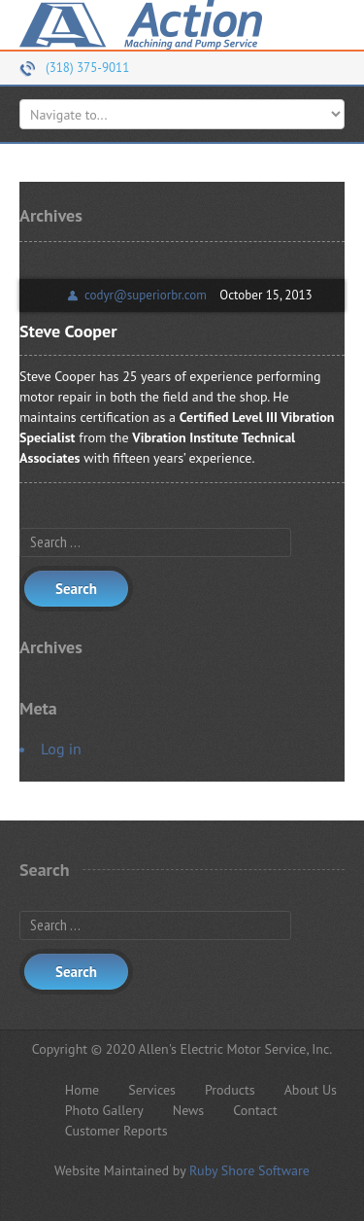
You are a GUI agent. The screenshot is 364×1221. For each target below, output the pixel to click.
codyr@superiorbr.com (145, 295)
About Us (310, 1090)
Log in (61, 748)
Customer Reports (116, 1130)
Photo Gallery (104, 1110)
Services (152, 1090)
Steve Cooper (67, 331)
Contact (255, 1110)
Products (230, 1090)
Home (82, 1090)
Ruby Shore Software (249, 1170)
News (189, 1110)
